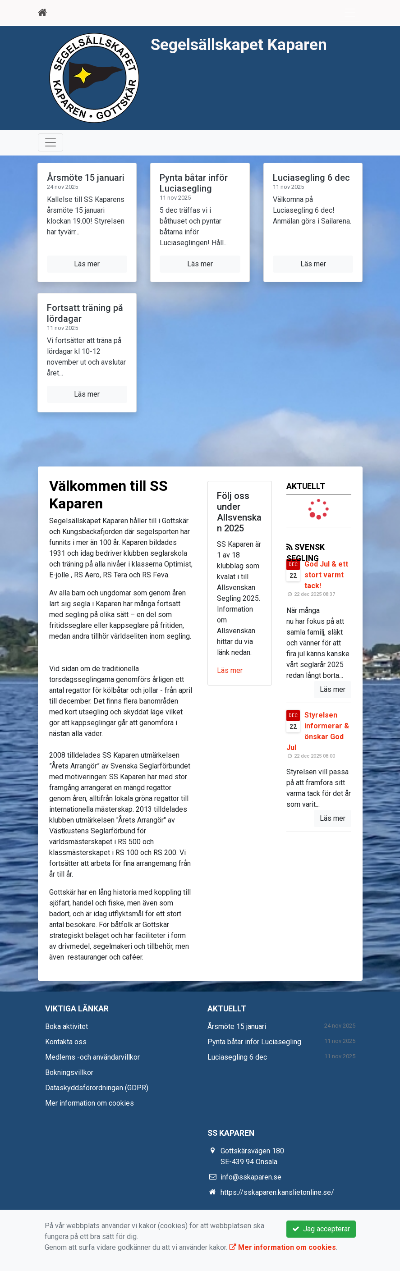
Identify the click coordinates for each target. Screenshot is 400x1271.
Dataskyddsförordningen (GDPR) (96, 1088)
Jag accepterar (321, 1229)
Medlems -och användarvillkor (92, 1057)
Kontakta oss (66, 1042)
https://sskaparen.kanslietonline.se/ (277, 1192)
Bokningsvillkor (69, 1072)
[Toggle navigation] (350, 13)
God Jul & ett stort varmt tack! (326, 575)
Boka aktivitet (66, 1026)
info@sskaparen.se (251, 1177)
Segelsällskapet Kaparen (239, 44)
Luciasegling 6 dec (311, 177)
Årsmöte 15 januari (85, 177)
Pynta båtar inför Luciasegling (194, 183)
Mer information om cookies (89, 1103)
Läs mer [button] (87, 264)
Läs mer (230, 670)
